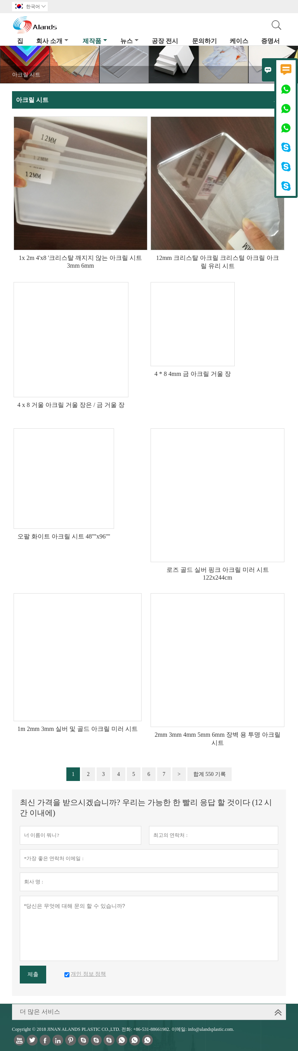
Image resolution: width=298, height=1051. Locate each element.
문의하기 (204, 41)
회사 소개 (52, 41)
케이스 (239, 41)
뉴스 (129, 41)
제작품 (95, 41)
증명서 (270, 41)
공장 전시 (165, 41)
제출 (33, 974)
